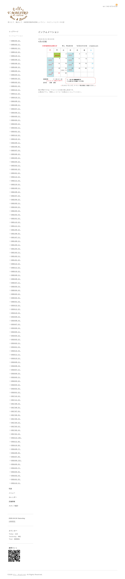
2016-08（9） (16, 453)
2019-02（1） (16, 343)
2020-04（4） (16, 290)
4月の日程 (42, 42)
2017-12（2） (16, 396)
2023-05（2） (16, 158)
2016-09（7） (16, 449)
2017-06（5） (16, 415)
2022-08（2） (16, 192)
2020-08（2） (16, 279)
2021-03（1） (16, 252)
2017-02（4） (16, 430)
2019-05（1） (16, 332)
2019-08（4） (16, 320)
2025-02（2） (16, 82)
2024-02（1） (16, 127)
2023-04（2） (16, 161)
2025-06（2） (16, 67)
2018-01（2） (16, 392)
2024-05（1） (16, 116)
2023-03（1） (16, 165)
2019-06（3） (16, 328)
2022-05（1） (16, 203)
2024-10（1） (16, 97)
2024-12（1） (16, 90)
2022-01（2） (16, 218)
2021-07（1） (16, 237)
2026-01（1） (16, 48)
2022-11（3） (16, 180)
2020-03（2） (16, 294)
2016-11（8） (16, 441)
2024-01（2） (16, 131)
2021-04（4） (16, 248)
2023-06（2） (16, 154)
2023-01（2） (16, 173)
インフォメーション (16, 36)
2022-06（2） (16, 199)
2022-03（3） (16, 211)
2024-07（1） (16, 109)
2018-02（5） (16, 388)
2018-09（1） (16, 362)
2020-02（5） (16, 298)
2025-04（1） (16, 75)
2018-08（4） (16, 366)
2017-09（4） (16, 403)
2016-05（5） (16, 464)
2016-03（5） (16, 472)
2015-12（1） (16, 483)
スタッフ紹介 (13, 506)
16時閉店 (12, 521)
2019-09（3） (16, 316)
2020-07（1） (16, 282)
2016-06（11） (16, 460)
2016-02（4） (16, 475)
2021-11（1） (16, 226)
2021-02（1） (16, 256)
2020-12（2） (16, 264)
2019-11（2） (16, 309)
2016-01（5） (16, 479)
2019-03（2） (16, 339)
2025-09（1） (16, 59)
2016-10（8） (16, 445)
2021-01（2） (16, 260)
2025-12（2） (16, 52)
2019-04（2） (16, 335)
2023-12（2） (16, 135)
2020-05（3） (16, 286)
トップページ (13, 31)
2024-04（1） (16, 120)
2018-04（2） (16, 381)
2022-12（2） (16, 177)
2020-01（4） (16, 301)
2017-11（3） (16, 400)
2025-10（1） (16, 56)
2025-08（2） (16, 63)
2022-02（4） (16, 214)
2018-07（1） (16, 369)
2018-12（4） (16, 351)
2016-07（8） (16, 456)
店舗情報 (12, 501)
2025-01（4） (16, 86)
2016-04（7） (16, 468)
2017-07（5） (16, 411)
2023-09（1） (16, 143)
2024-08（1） (16, 105)
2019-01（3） (16, 347)
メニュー (12, 493)
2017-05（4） (16, 419)
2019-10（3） (16, 313)
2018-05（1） (16, 377)
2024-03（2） (16, 124)
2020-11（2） (16, 267)
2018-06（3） (16, 373)
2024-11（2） (16, 93)
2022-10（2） (16, 184)
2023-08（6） (16, 146)
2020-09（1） (16, 275)
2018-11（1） (16, 354)
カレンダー (13, 497)
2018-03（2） (16, 385)
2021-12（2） (16, 222)
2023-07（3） (16, 150)
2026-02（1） (16, 44)
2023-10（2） (16, 139)
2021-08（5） (16, 233)
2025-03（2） (16, 78)
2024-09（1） (16, 101)
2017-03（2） (16, 426)
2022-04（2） (16, 207)
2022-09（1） (16, 188)
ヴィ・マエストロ (19, 574)
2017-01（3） (16, 434)
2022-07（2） (16, 195)
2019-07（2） (16, 324)
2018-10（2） (16, 358)
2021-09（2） (16, 230)
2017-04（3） (16, 422)
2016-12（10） (16, 437)
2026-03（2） (16, 40)
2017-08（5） (16, 407)
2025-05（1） (16, 71)
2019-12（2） (16, 305)
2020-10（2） (16, 271)
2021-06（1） (16, 241)
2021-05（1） (16, 245)
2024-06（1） (16, 112)
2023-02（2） (16, 169)
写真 (10, 489)
